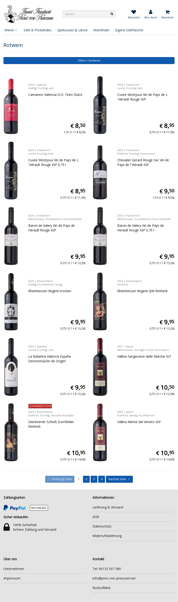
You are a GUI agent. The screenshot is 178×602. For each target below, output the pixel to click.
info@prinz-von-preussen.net (114, 578)
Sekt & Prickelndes (37, 30)
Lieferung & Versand (107, 507)
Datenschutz (101, 526)
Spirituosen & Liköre (72, 30)
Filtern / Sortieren (89, 60)
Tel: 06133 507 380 (106, 568)
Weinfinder (101, 30)
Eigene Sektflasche (129, 30)
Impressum (11, 578)
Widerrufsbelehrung (107, 536)
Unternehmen (13, 568)
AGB (95, 517)
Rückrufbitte (101, 588)
